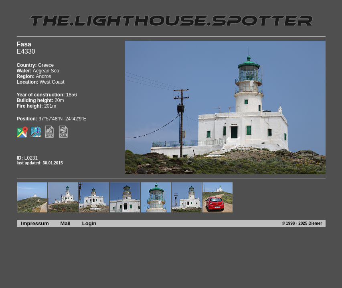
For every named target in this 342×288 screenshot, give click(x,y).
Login (89, 223)
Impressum (33, 223)
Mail (66, 223)
